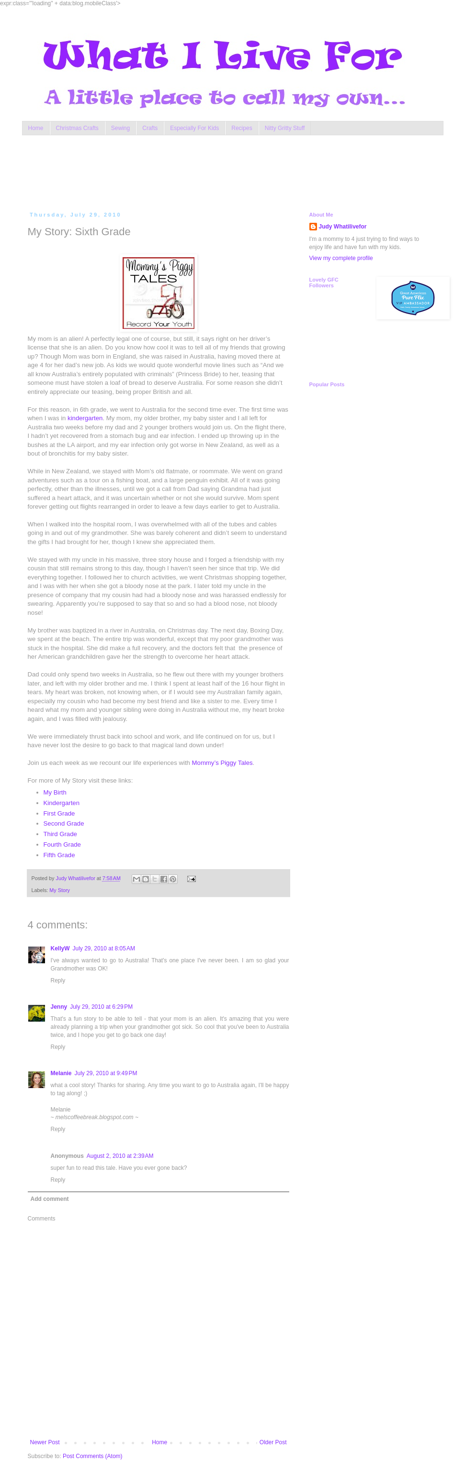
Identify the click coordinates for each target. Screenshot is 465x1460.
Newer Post (45, 1442)
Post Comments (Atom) (93, 1456)
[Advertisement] (210, 171)
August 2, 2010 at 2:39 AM (120, 1156)
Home (36, 128)
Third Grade (60, 834)
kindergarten (85, 418)
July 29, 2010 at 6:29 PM (101, 1006)
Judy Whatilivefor (343, 226)
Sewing (120, 128)
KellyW (60, 948)
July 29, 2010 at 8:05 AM (104, 948)
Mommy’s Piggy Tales (222, 762)
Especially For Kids (194, 128)
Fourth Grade (62, 844)
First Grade (59, 813)
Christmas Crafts (77, 128)
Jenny (59, 1006)
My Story (59, 890)
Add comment (50, 1199)
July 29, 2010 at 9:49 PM (106, 1073)
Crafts (150, 128)
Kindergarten (62, 802)
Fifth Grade (59, 855)
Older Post (273, 1442)
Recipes (241, 128)
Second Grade (64, 823)
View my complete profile (341, 258)
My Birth (55, 792)
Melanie (61, 1073)
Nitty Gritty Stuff (285, 128)
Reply (58, 980)
